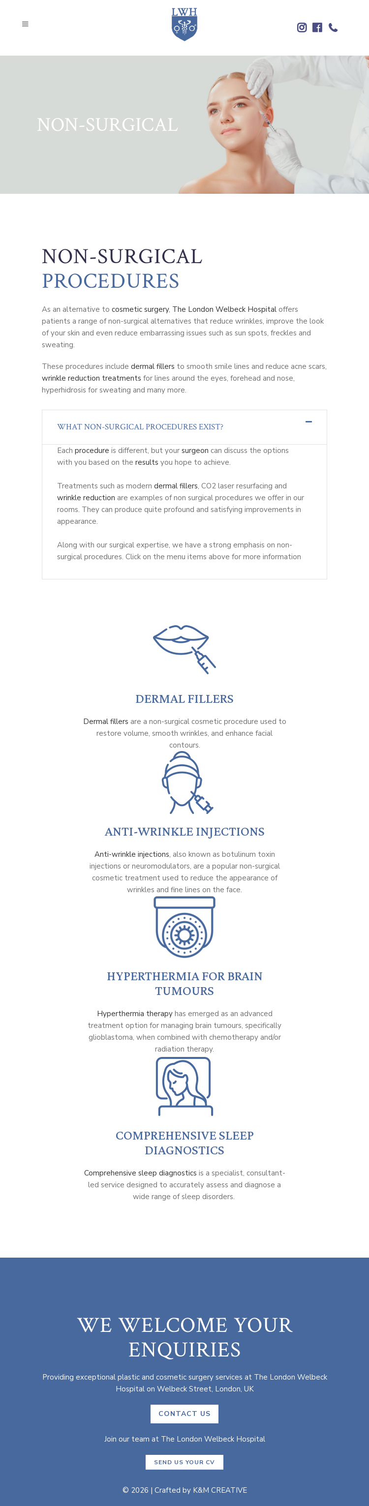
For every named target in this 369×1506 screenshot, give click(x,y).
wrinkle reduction (86, 498)
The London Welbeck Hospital (224, 309)
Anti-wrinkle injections (131, 854)
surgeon (195, 450)
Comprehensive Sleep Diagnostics (185, 1142)
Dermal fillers (105, 721)
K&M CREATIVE (220, 1490)
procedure (92, 450)
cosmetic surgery (140, 309)
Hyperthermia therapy (135, 1014)
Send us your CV (184, 1462)
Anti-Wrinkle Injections (185, 831)
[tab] (184, 427)
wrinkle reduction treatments (91, 378)
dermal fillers (153, 366)
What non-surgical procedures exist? (140, 427)
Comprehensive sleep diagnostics (140, 1173)
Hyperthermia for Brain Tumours (185, 983)
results (146, 462)
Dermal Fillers (184, 698)
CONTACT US (184, 1413)
